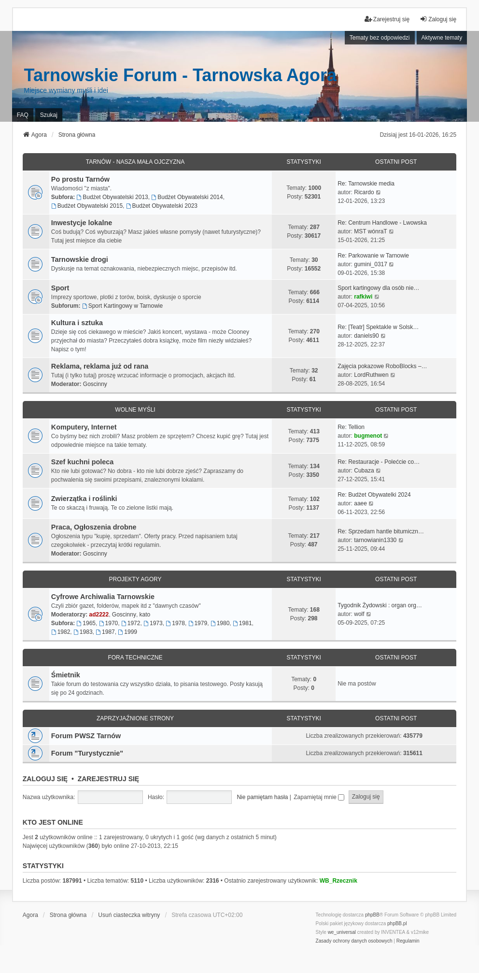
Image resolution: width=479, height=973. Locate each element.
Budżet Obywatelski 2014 (187, 197)
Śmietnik (65, 675)
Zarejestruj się (109, 779)
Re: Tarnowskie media (366, 183)
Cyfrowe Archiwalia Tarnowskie (103, 597)
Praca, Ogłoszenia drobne (94, 527)
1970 (108, 623)
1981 (242, 623)
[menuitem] (354, 941)
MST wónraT (370, 231)
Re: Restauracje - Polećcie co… (379, 461)
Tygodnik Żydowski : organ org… (380, 605)
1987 (105, 632)
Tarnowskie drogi (79, 259)
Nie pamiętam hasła (262, 797)
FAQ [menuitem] (22, 115)
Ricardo (364, 192)
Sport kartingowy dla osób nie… (378, 288)
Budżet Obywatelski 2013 (112, 197)
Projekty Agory (135, 579)
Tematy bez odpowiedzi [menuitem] (380, 37)
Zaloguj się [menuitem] (438, 19)
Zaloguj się (45, 779)
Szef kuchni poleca (82, 462)
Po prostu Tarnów (80, 179)
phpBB (372, 914)
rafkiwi (363, 296)
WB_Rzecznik (338, 880)
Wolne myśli (135, 409)
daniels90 (366, 335)
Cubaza (364, 470)
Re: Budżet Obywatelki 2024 (374, 494)
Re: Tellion (351, 427)
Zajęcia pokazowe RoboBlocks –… (382, 366)
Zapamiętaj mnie (319, 797)
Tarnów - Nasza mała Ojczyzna (135, 161)
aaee (360, 503)
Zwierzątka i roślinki (84, 498)
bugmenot (368, 435)
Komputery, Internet (84, 427)
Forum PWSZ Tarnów (86, 736)
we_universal (342, 932)
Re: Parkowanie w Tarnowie (373, 255)
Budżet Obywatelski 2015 (87, 205)
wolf (359, 614)
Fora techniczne (135, 657)
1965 (86, 623)
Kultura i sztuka (77, 323)
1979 (198, 623)
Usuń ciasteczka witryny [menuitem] (129, 915)
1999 (127, 632)
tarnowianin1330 (375, 540)
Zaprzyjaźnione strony (135, 718)
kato (145, 614)
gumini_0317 (370, 264)
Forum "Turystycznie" (87, 753)
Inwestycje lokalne (81, 223)
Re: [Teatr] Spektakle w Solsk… (378, 327)
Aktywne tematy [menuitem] (442, 37)
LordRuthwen (371, 375)
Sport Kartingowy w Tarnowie (122, 305)
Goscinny (95, 384)
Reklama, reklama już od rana (100, 366)
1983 (83, 632)
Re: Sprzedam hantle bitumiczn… (381, 531)
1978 (175, 623)
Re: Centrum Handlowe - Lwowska (382, 222)
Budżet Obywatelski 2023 (161, 205)
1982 (60, 632)
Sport (60, 288)
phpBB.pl (397, 923)
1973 (153, 623)
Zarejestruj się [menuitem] (387, 19)
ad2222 (99, 614)
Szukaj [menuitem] (48, 115)
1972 (131, 623)
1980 (220, 623)
